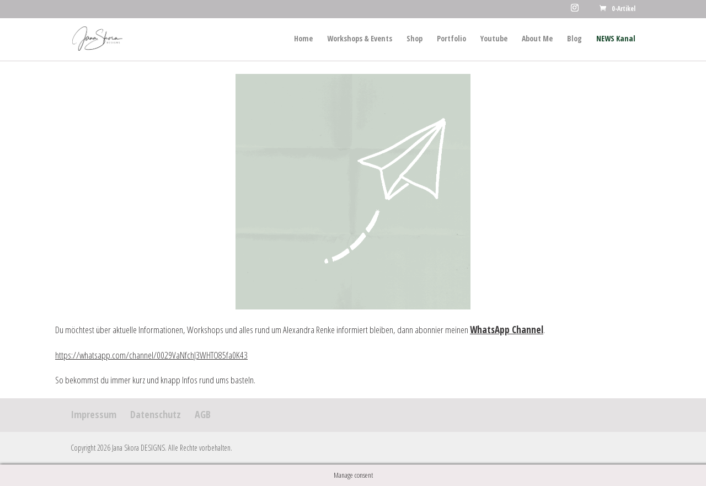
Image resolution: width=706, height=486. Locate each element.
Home (303, 39)
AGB (203, 414)
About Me (537, 39)
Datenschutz (155, 414)
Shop (414, 39)
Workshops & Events (359, 39)
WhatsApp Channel (506, 329)
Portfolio (451, 39)
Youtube (493, 39)
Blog (574, 39)
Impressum (93, 414)
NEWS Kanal (615, 39)
